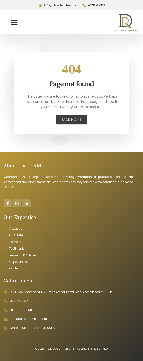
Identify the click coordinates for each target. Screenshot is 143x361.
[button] (14, 22)
